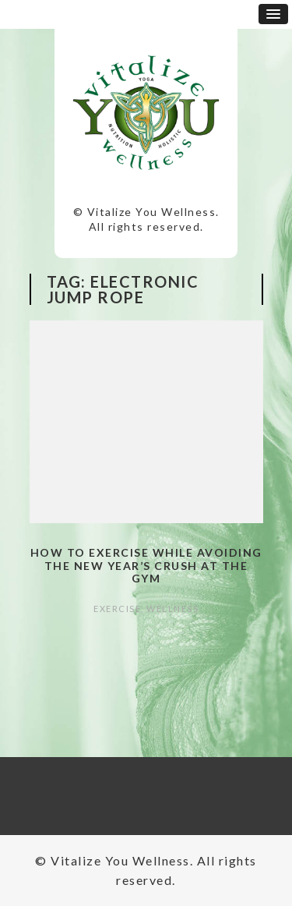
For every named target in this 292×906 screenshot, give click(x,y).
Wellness (172, 608)
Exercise (117, 608)
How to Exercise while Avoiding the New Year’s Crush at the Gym (146, 566)
